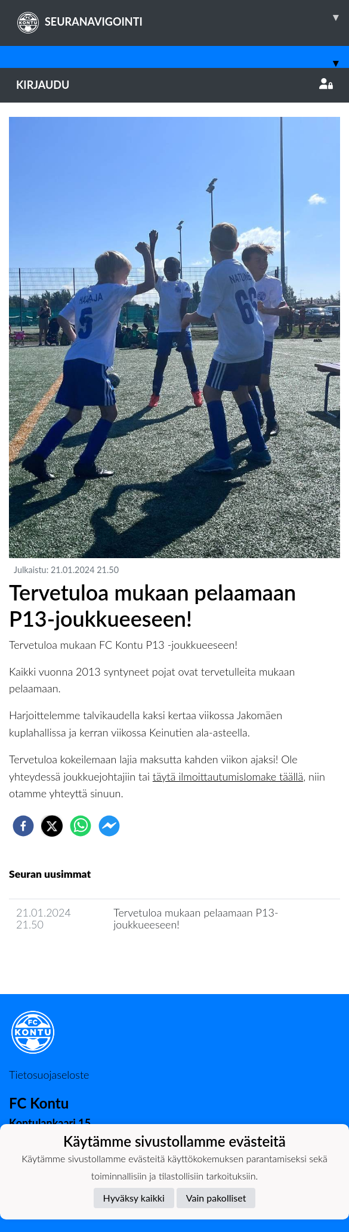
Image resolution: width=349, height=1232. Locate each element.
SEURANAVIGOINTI (182, 17)
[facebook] (23, 826)
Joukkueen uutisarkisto (69, 958)
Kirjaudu (174, 84)
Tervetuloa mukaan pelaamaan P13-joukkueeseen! (195, 918)
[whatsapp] (80, 826)
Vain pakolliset (216, 1197)
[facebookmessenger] (109, 826)
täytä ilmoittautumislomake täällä (228, 776)
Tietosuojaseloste (49, 1074)
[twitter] (52, 826)
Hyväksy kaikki (134, 1197)
